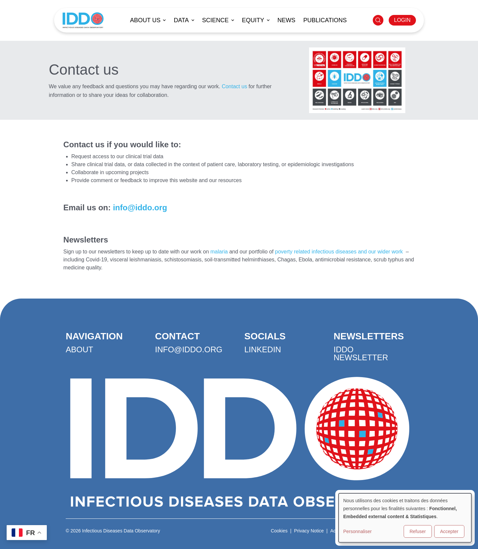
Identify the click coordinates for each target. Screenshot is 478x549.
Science (215, 20)
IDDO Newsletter (361, 353)
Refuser (418, 531)
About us (145, 20)
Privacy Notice (309, 530)
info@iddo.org (140, 207)
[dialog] (405, 517)
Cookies (279, 530)
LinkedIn (262, 349)
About (79, 349)
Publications (325, 20)
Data (181, 20)
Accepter (449, 531)
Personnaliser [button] (357, 531)
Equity (253, 20)
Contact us (234, 86)
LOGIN (402, 20)
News (286, 20)
